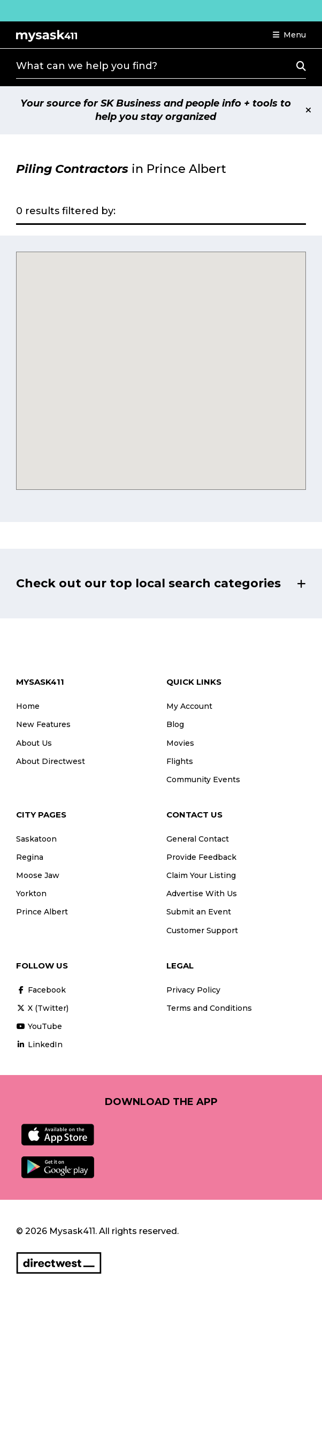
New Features (43, 724)
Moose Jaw (37, 875)
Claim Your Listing (201, 875)
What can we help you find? (86, 66)
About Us (34, 743)
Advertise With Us (201, 893)
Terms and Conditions (209, 1008)
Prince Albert (42, 912)
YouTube (39, 1026)
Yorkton (31, 893)
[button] (289, 34)
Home (28, 706)
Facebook (41, 990)
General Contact (197, 839)
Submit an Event (198, 912)
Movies (180, 743)
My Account (189, 706)
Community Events (203, 779)
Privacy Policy (193, 990)
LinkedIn (39, 1044)
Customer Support (202, 930)
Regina (29, 857)
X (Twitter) (42, 1008)
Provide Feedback (201, 857)
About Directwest (50, 761)
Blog (175, 724)
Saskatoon (36, 839)
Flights (179, 761)
